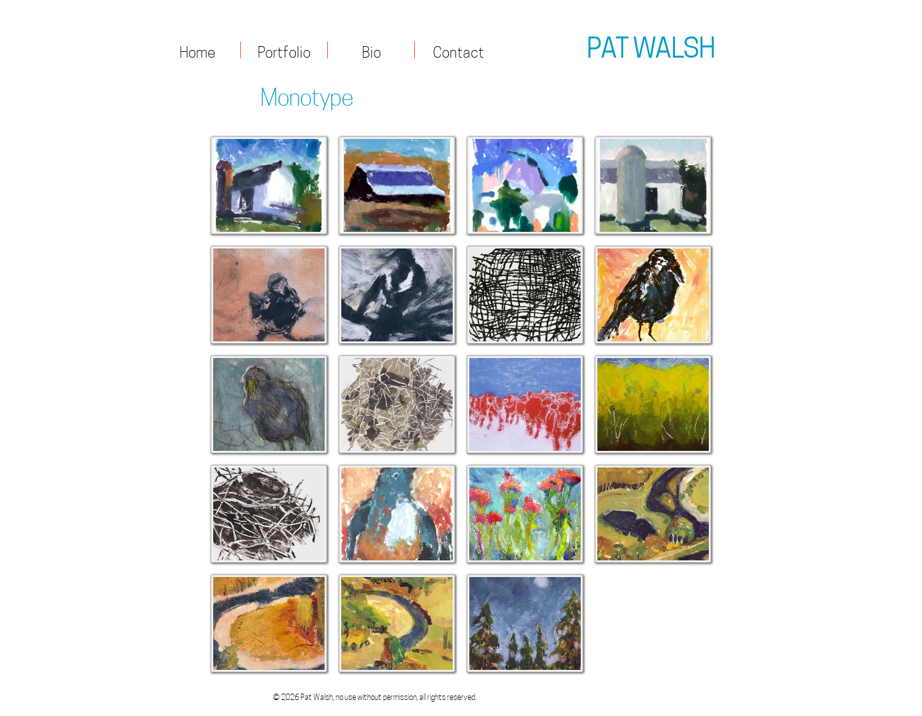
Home (197, 51)
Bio (371, 51)
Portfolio (284, 51)
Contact (458, 51)
